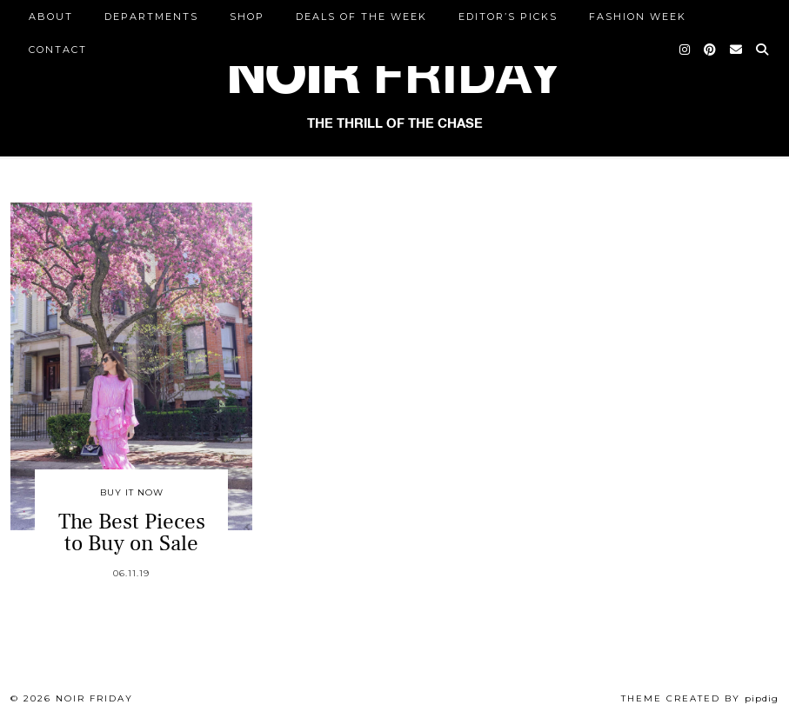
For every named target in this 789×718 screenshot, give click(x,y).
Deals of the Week (361, 16)
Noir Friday (94, 698)
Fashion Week (637, 16)
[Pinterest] (711, 49)
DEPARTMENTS (151, 16)
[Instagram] (685, 49)
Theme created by (700, 698)
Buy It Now (132, 492)
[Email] (737, 49)
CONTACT (58, 49)
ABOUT (51, 16)
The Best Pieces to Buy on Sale (131, 532)
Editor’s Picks (508, 16)
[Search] (763, 49)
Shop (247, 16)
